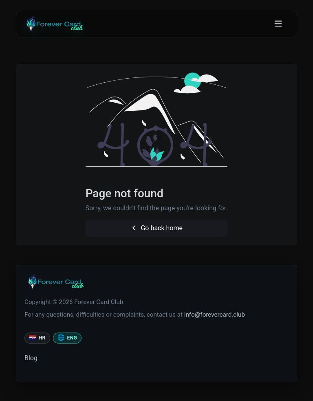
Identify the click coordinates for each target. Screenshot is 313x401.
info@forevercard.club (214, 314)
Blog (30, 358)
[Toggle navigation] (278, 24)
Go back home (156, 228)
